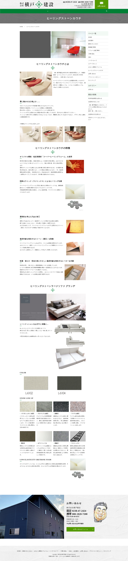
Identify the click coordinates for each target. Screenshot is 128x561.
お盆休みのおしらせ (93, 101)
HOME (22, 10)
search (106, 11)
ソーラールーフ (74, 10)
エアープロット (92, 63)
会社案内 (100, 10)
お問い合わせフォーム (80, 529)
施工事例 (43, 10)
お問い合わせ (92, 73)
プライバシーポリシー (94, 76)
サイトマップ (92, 80)
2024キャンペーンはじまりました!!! (97, 118)
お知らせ (90, 89)
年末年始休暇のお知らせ (95, 98)
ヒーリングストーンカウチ (95, 70)
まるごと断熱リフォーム (58, 10)
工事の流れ (86, 10)
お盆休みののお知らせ (94, 114)
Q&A (94, 10)
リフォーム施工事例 (93, 50)
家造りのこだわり (33, 10)
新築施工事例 (92, 46)
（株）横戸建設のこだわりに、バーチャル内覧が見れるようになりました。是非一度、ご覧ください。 (97, 107)
